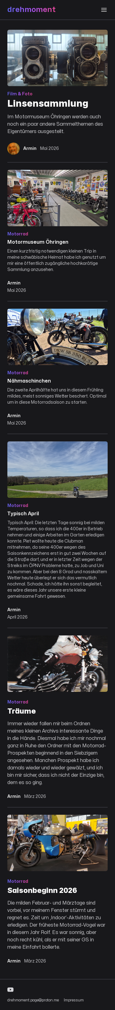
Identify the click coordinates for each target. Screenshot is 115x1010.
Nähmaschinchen (29, 381)
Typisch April (23, 513)
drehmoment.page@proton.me (33, 1000)
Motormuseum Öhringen (37, 242)
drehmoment (31, 9)
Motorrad (17, 234)
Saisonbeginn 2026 (42, 890)
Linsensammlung (47, 103)
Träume (21, 711)
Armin (14, 283)
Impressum (74, 1000)
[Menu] (104, 9)
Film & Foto (20, 94)
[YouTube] (57, 990)
